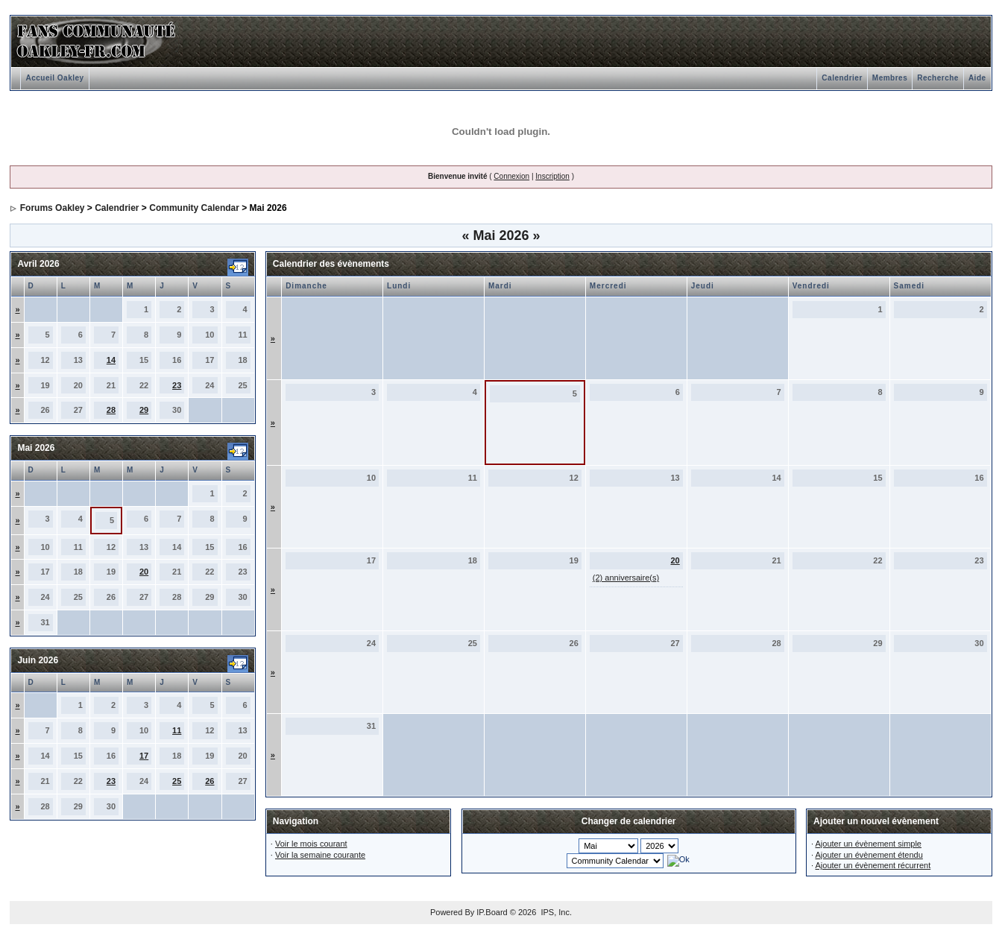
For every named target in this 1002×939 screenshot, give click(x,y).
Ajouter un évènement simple (868, 843)
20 (143, 571)
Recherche (938, 78)
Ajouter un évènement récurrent (873, 865)
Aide (977, 78)
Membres (889, 78)
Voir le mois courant (311, 843)
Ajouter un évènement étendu (869, 854)
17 (143, 755)
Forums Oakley (52, 208)
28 (111, 409)
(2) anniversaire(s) (626, 577)
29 (143, 409)
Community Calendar (194, 208)
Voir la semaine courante (320, 854)
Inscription (552, 176)
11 (176, 730)
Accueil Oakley (54, 78)
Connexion (511, 176)
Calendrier (842, 78)
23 (176, 385)
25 (176, 781)
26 (209, 781)
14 (111, 359)
